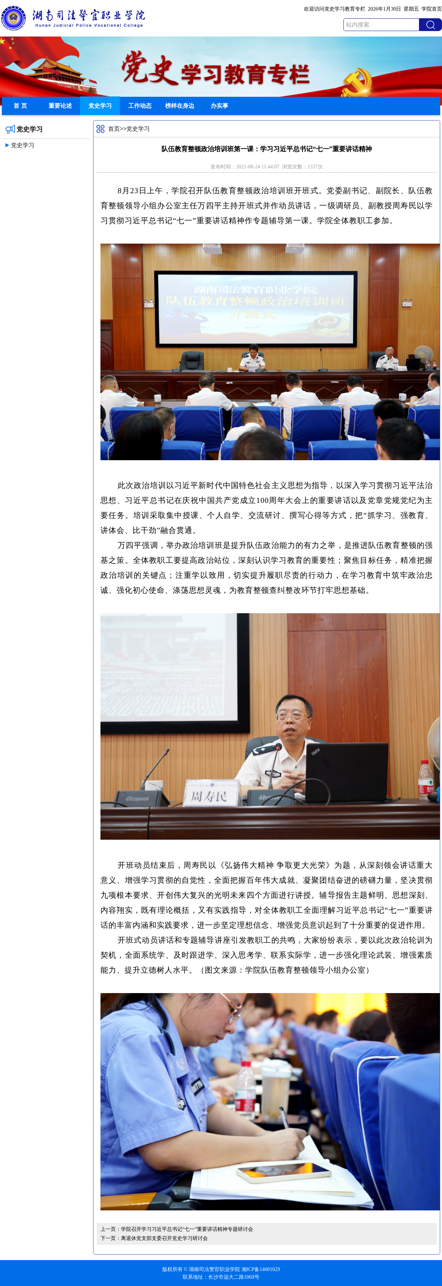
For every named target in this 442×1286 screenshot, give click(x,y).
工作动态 (140, 106)
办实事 (219, 106)
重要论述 (60, 106)
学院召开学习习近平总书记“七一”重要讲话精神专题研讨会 (187, 1229)
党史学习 (100, 106)
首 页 (20, 106)
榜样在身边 (179, 106)
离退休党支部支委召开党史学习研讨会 (164, 1238)
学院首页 (432, 9)
